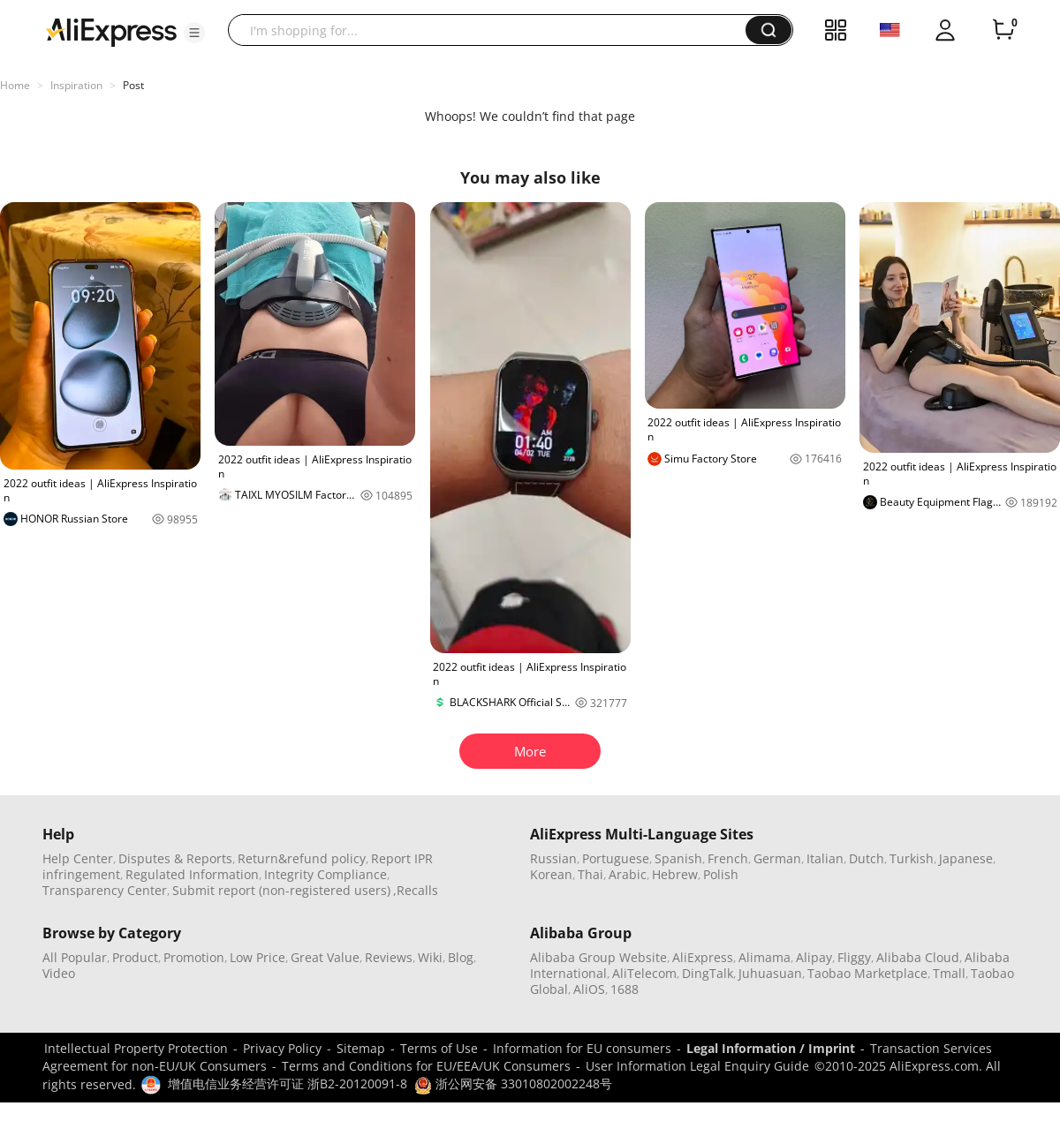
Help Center (77, 858)
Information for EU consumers (582, 1048)
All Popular (74, 957)
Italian (825, 858)
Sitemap (361, 1048)
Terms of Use (439, 1048)
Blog (460, 957)
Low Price (257, 957)
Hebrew (675, 874)
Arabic (628, 874)
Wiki (430, 957)
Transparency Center (104, 890)
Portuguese (615, 858)
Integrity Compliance (325, 874)
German (777, 858)
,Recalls (415, 890)
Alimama (764, 957)
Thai (590, 874)
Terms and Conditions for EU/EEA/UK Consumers (426, 1065)
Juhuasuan (770, 973)
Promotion (193, 957)
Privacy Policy (282, 1048)
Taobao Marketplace (867, 973)
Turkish (912, 858)
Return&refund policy (302, 858)
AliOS (589, 989)
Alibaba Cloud (917, 957)
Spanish (678, 858)
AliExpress (702, 957)
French (728, 858)
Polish (720, 874)
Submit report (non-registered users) (281, 890)
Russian (553, 858)
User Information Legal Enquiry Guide (697, 1065)
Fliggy (854, 957)
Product (135, 957)
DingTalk (707, 973)
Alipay (814, 957)
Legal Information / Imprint (770, 1048)
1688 (624, 989)
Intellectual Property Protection (136, 1048)
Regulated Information (192, 874)
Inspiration (76, 85)
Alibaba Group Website (598, 957)
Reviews (389, 957)
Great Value (325, 957)
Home (15, 85)
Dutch (866, 858)
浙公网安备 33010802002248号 (513, 1083)
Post (133, 85)
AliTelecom (644, 973)
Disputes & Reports (175, 858)
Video (58, 973)
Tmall (949, 973)
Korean (551, 874)
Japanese (966, 858)
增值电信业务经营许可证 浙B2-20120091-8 (287, 1083)
